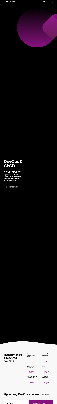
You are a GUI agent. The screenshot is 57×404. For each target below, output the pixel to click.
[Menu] (51, 1)
